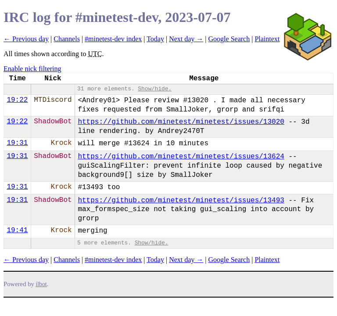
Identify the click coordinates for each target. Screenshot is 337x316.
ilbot (41, 284)
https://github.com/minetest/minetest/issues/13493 (181, 201)
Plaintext (267, 39)
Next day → (186, 39)
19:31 (17, 143)
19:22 (17, 100)
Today (155, 39)
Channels (67, 39)
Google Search (229, 39)
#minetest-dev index (113, 39)
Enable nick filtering (32, 68)
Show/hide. (155, 89)
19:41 (17, 230)
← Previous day (26, 39)
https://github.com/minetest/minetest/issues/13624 (181, 157)
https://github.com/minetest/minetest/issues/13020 (181, 122)
